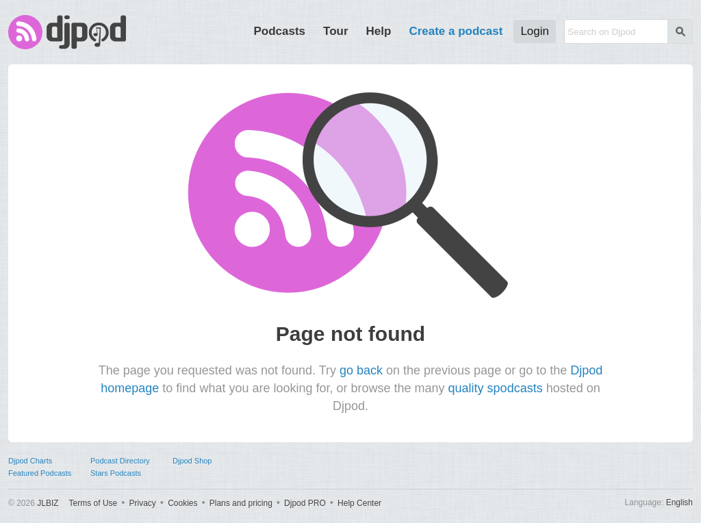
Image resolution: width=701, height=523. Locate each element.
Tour (335, 31)
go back (361, 370)
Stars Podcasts (115, 473)
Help (379, 31)
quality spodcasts (495, 388)
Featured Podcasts (39, 473)
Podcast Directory (120, 461)
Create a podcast (455, 31)
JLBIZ (47, 503)
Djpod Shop (192, 461)
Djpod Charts (30, 461)
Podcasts (279, 31)
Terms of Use (93, 503)
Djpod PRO (305, 503)
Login (534, 31)
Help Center (359, 503)
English (679, 502)
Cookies (182, 503)
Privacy (142, 503)
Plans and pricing (240, 503)
